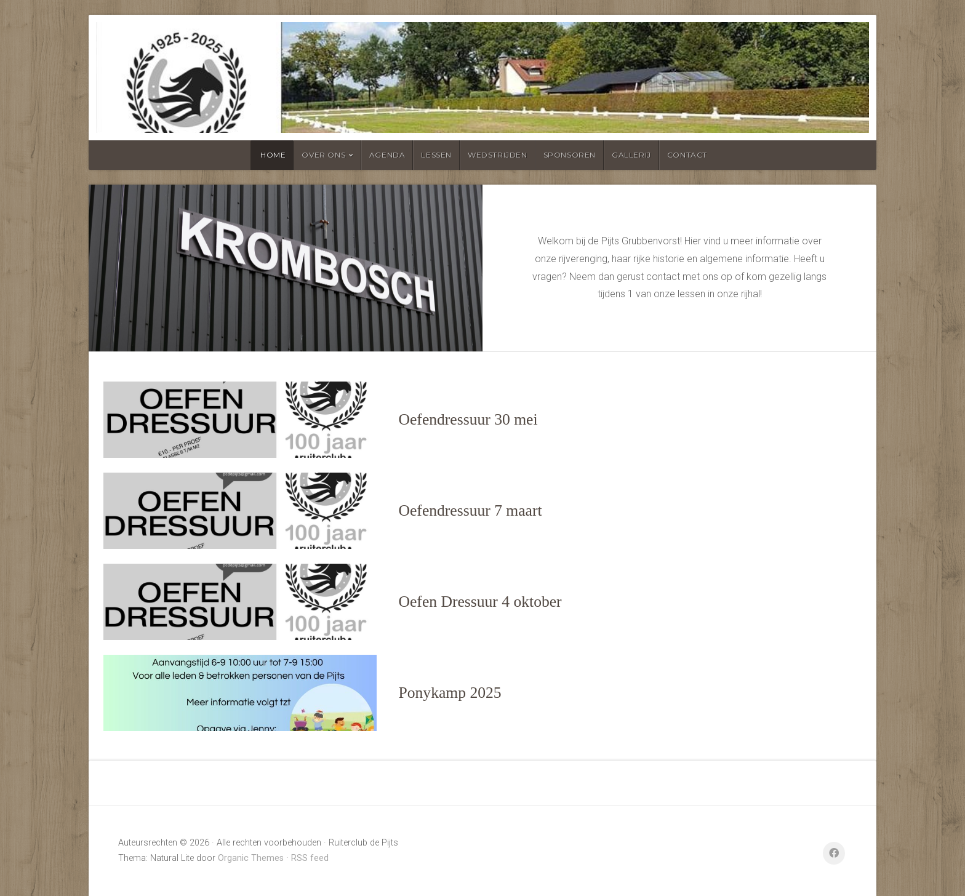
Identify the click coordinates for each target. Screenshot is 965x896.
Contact (687, 154)
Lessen (436, 154)
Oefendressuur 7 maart (470, 510)
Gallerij (631, 154)
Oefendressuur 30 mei (468, 419)
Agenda (387, 154)
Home (273, 154)
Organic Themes (251, 858)
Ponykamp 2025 (450, 693)
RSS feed (310, 858)
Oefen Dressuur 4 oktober (480, 601)
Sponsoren (569, 154)
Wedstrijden (497, 154)
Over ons (323, 154)
